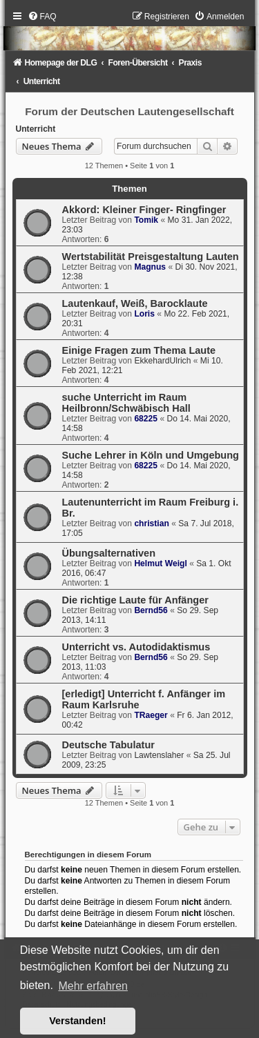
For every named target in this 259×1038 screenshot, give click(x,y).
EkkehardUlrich (162, 361)
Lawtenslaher (159, 755)
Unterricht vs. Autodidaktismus (136, 646)
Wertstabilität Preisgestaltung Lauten (150, 256)
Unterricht (36, 129)
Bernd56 (150, 610)
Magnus (150, 267)
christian (151, 523)
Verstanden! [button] (77, 1020)
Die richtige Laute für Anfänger (135, 600)
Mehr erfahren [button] (93, 986)
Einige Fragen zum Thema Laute (139, 350)
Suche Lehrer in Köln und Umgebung (150, 455)
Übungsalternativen (109, 553)
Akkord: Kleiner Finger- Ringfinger (144, 209)
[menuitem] (42, 16)
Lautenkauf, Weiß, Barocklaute (135, 303)
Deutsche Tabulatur (108, 744)
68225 (145, 418)
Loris (144, 314)
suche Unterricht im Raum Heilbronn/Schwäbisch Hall (126, 403)
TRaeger (150, 715)
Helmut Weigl (160, 563)
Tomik (146, 220)
